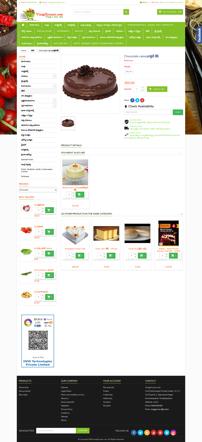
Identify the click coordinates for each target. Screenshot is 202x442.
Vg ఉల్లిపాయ (39, 205)
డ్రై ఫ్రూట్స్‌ (158, 31)
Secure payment (67, 402)
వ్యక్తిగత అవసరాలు (54, 37)
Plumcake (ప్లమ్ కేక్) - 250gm (106, 187)
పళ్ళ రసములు (94, 31)
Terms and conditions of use (72, 395)
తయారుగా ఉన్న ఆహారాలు (32, 37)
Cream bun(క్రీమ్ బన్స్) (137, 248)
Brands (23, 183)
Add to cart (156, 89)
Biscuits (79, 31)
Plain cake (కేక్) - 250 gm (75, 187)
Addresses (107, 398)
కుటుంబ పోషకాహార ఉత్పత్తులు (112, 37)
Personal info (108, 387)
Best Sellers (26, 197)
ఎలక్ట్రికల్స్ (58, 25)
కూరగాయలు (34, 25)
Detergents (63, 31)
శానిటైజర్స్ (71, 25)
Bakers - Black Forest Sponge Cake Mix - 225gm (168, 249)
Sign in (162, 2)
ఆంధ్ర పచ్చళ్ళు (86, 25)
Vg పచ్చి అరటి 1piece (43, 248)
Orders (106, 391)
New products (25, 391)
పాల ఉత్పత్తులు (172, 37)
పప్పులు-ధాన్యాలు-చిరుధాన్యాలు (109, 25)
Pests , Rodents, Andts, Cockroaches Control (99, 43)
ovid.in (155, 402)
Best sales (23, 395)
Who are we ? (60, 43)
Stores (63, 420)
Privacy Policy (67, 409)
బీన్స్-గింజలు (27, 31)
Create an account (175, 2)
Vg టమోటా (38, 227)
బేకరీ (147, 31)
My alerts (107, 405)
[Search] (101, 12)
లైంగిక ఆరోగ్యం (42, 43)
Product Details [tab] (71, 145)
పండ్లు (47, 25)
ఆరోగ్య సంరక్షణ (135, 37)
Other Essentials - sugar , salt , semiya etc (150, 25)
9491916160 (32, 2)
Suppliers (65, 405)
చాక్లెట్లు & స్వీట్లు (134, 31)
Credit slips (108, 395)
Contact (150, 380)
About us (64, 398)
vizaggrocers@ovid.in (56, 2)
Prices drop (23, 387)
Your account (112, 380)
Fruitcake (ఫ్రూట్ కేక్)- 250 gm (137, 187)
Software (25, 176)
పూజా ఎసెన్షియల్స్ (153, 37)
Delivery (64, 387)
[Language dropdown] (145, 2)
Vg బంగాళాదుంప (41, 292)
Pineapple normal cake (75, 248)
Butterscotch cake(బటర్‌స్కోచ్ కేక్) (169, 188)
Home (22, 56)
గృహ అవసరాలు (88, 37)
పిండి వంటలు (27, 43)
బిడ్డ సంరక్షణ (72, 37)
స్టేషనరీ (108, 31)
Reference (128, 60)
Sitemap (64, 416)
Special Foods (44, 31)
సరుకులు (119, 31)
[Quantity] (38, 210)
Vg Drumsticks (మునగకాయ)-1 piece (45, 270)
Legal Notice (66, 391)
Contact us (65, 413)
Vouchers (107, 402)
